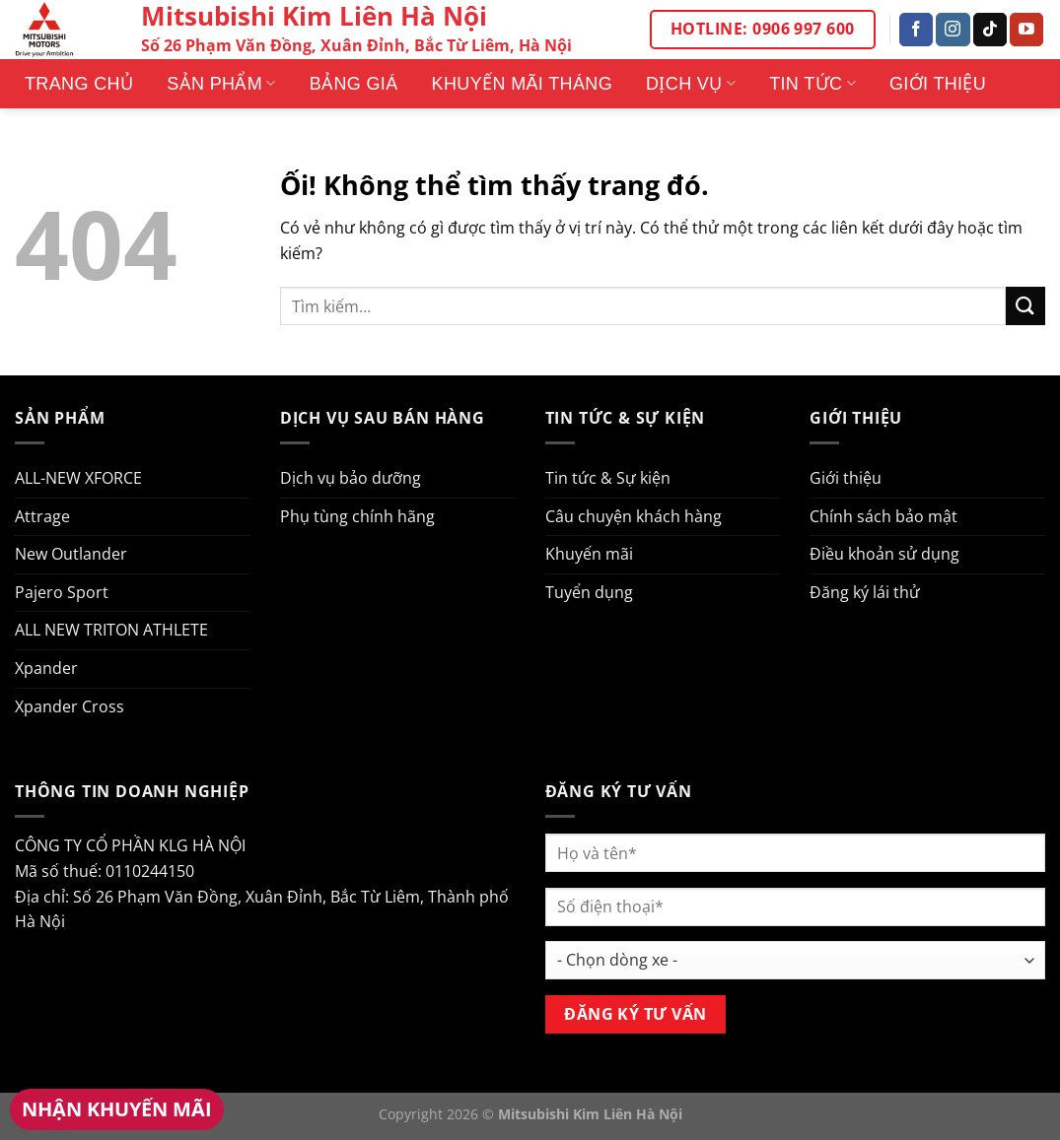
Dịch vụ (691, 84)
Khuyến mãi (589, 554)
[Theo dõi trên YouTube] (1026, 29)
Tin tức (812, 84)
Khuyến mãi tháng (522, 84)
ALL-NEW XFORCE (78, 478)
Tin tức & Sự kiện (608, 478)
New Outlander (71, 554)
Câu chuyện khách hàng (633, 516)
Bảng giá (354, 84)
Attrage (42, 516)
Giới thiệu (937, 84)
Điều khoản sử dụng (884, 554)
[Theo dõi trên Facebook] (916, 29)
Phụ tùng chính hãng (357, 516)
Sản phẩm (221, 84)
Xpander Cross (69, 706)
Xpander (46, 668)
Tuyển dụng (589, 592)
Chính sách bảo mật (883, 516)
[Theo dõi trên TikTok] (990, 29)
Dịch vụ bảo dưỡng (350, 478)
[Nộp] (1025, 306)
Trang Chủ (79, 84)
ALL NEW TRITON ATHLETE (111, 629)
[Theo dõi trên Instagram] (952, 29)
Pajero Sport (61, 592)
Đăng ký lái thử (865, 592)
